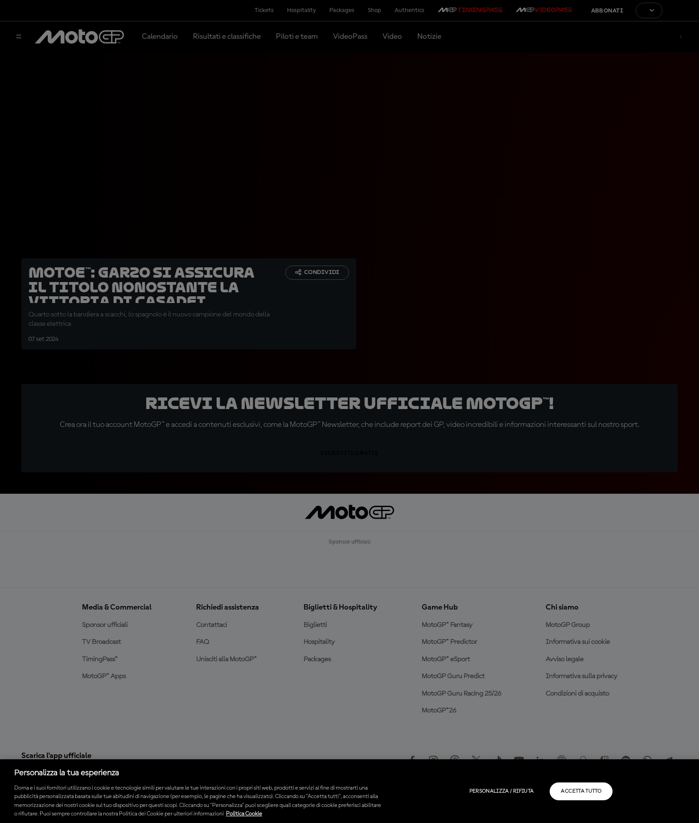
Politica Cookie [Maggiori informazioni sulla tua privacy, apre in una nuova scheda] (244, 814)
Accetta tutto (581, 791)
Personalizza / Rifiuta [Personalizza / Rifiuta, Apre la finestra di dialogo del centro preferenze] (501, 791)
